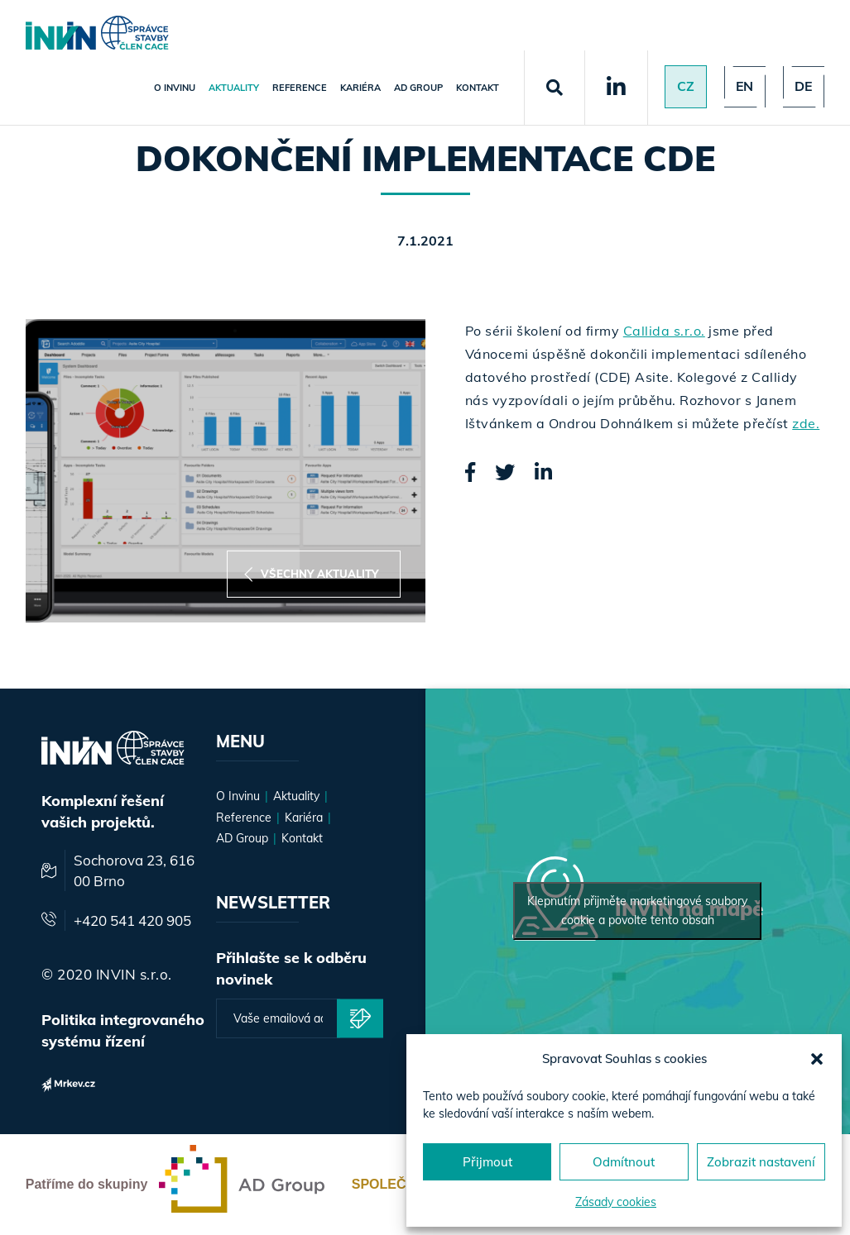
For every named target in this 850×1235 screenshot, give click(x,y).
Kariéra (359, 87)
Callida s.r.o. (664, 330)
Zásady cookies (615, 1201)
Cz (684, 87)
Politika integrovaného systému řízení (122, 1030)
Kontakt (475, 87)
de (803, 87)
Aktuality (232, 87)
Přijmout (487, 1162)
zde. (805, 423)
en (743, 87)
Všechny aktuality (311, 574)
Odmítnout (624, 1162)
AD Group (416, 87)
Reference (298, 87)
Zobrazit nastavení (761, 1162)
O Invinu (173, 87)
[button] (817, 1059)
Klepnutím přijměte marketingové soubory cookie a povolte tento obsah (637, 910)
